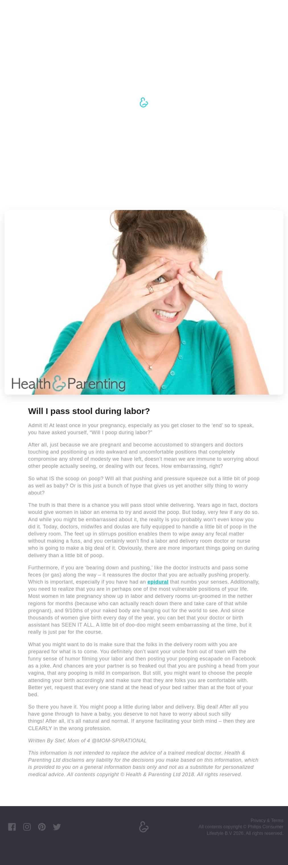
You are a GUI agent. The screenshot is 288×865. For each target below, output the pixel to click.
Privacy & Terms (267, 820)
